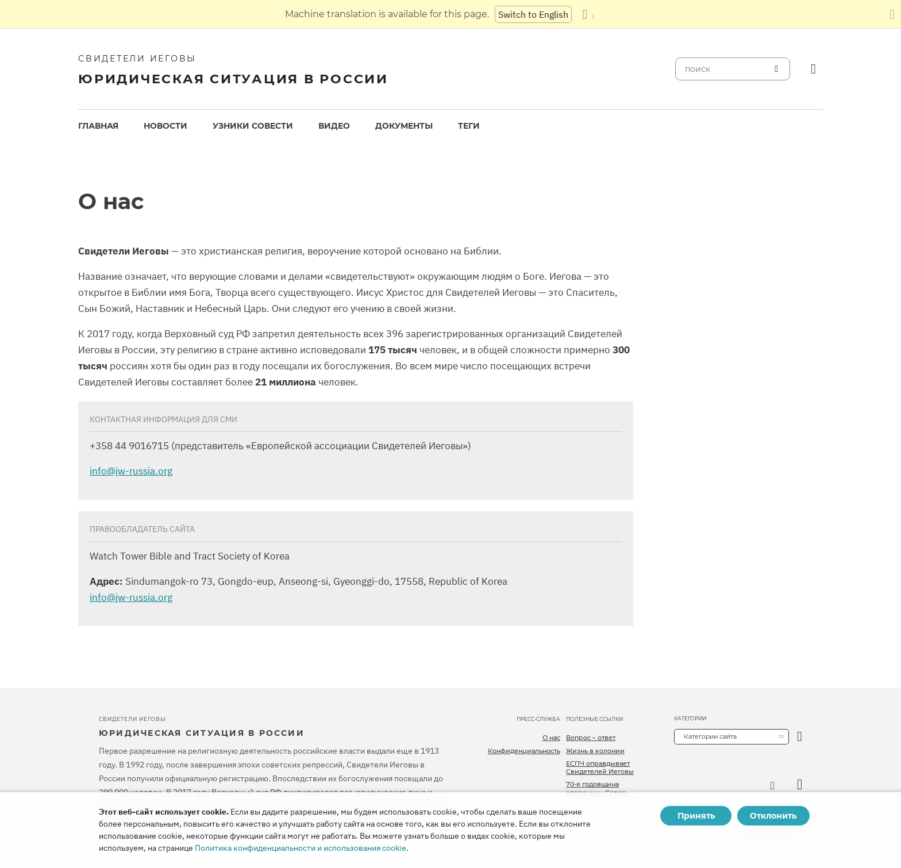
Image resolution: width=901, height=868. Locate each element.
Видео (334, 126)
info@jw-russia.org (131, 471)
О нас (551, 738)
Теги (469, 126)
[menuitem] (98, 126)
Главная (98, 126)
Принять (696, 816)
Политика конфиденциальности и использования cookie (300, 848)
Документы (404, 126)
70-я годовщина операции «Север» (598, 788)
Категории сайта (710, 736)
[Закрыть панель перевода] (892, 14)
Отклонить (773, 816)
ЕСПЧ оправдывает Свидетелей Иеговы (600, 767)
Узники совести (253, 126)
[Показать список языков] (588, 14)
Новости (165, 126)
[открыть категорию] (799, 736)
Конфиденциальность (524, 751)
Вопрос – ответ (590, 738)
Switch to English (533, 14)
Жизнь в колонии (595, 751)
